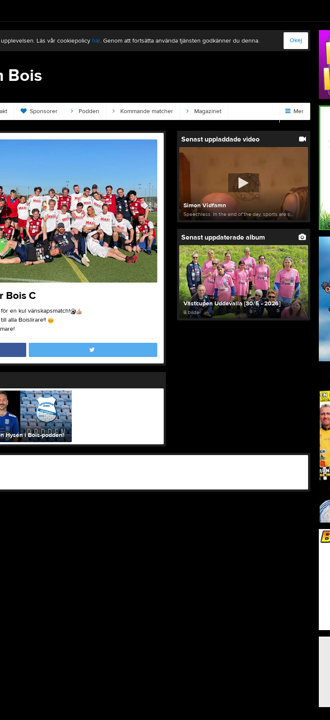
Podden (85, 111)
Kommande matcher (143, 111)
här (96, 41)
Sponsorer (39, 111)
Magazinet (203, 111)
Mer (294, 111)
